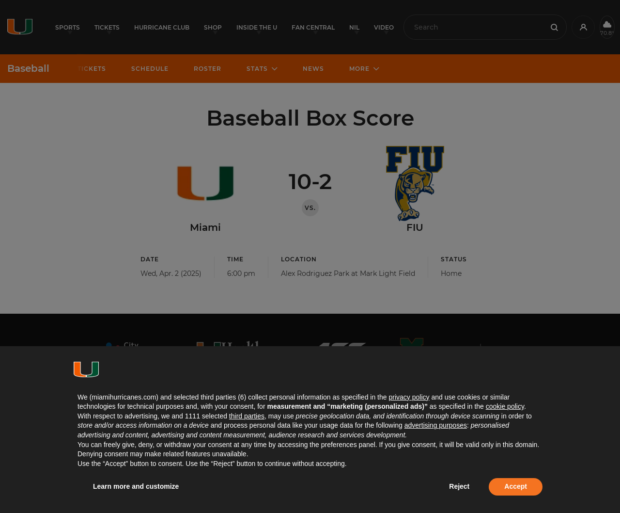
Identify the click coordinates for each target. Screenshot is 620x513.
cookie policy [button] (505, 406)
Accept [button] (515, 486)
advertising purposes (435, 425)
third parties (246, 416)
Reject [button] (459, 486)
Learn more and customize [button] (136, 486)
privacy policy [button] (408, 397)
